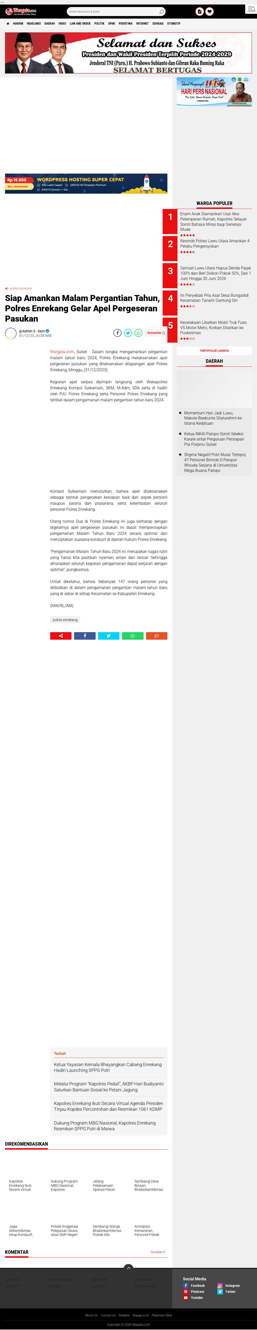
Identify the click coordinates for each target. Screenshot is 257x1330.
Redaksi (123, 1316)
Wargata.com (62, 351)
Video (79, 24)
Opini (141, 24)
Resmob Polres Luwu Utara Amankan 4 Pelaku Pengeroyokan (218, 244)
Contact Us (105, 1316)
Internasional (60, 1280)
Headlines (42, 24)
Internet (180, 24)
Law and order (101, 24)
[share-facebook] (117, 333)
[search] (116, 11)
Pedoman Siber (166, 1316)
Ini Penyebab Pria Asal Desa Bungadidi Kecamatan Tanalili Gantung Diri (221, 295)
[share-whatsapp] (139, 333)
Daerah (63, 24)
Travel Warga (146, 1286)
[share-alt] (61, 636)
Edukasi (200, 24)
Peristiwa (159, 24)
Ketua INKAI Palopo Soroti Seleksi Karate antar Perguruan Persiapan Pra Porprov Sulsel (214, 428)
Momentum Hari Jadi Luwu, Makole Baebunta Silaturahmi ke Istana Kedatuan (213, 407)
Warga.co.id (142, 1316)
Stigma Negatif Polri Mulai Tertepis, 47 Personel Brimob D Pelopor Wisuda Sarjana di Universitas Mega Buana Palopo (215, 451)
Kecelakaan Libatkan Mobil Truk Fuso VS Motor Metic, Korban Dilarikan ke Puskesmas (218, 323)
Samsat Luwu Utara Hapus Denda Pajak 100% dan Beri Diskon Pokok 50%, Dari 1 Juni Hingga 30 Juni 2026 (221, 272)
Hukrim (23, 24)
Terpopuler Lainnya (214, 339)
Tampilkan (157, 1252)
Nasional (12, 1280)
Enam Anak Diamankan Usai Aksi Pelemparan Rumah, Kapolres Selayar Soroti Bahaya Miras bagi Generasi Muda (219, 224)
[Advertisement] (25, 418)
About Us (86, 1316)
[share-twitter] (128, 333)
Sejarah (98, 1286)
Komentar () (156, 333)
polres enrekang (23, 288)
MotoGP (11, 1286)
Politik (125, 24)
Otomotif (220, 24)
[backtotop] (128, 1269)
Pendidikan (144, 1280)
